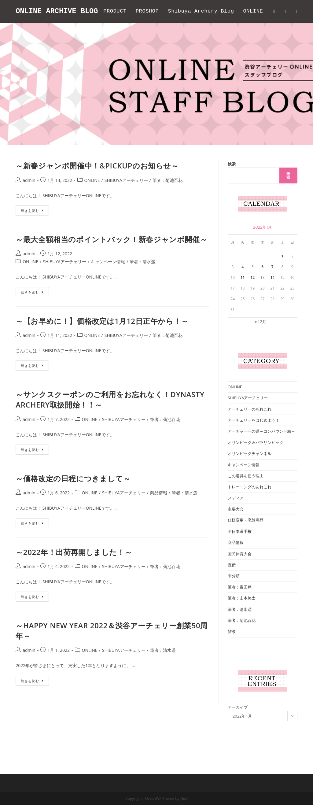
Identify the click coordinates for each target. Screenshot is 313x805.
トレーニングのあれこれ (249, 509)
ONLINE (92, 203)
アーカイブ (238, 730)
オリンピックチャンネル (249, 476)
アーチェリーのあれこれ (249, 431)
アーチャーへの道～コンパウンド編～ (261, 453)
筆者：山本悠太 (242, 620)
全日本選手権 (240, 554)
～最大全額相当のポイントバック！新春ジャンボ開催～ (111, 262)
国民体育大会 (240, 576)
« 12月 (260, 344)
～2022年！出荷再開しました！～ (74, 575)
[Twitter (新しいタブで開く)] (274, 11)
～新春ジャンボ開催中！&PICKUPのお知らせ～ (97, 188)
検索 (232, 186)
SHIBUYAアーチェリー (126, 203)
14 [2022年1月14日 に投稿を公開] (272, 300)
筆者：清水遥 (142, 284)
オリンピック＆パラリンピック (255, 465)
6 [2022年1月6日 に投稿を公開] (262, 289)
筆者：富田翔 (240, 609)
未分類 (234, 598)
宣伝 (232, 587)
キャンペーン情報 (108, 284)
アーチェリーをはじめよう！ (253, 442)
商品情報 (158, 515)
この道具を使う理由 (245, 498)
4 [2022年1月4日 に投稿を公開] (242, 289)
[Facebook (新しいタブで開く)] (285, 11)
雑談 (232, 654)
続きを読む (35, 234)
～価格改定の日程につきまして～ (73, 501)
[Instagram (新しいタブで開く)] (296, 11)
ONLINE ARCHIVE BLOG (57, 11)
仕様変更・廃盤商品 (245, 542)
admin (29, 203)
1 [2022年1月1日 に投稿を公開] (282, 278)
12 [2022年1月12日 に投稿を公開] (252, 300)
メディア (236, 520)
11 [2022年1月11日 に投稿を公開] (243, 300)
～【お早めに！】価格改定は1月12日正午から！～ (102, 343)
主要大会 (236, 531)
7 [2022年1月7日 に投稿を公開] (272, 289)
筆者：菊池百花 (167, 203)
